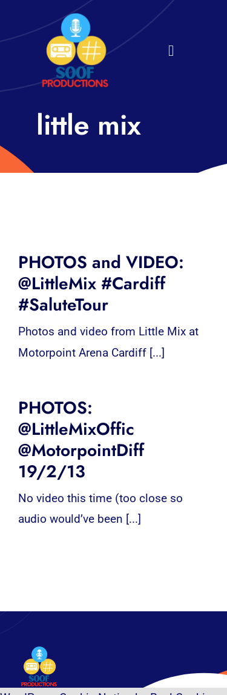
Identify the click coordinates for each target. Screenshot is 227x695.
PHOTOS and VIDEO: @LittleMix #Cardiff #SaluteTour (101, 283)
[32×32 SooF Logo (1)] (75, 18)
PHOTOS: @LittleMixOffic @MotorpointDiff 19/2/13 (81, 439)
